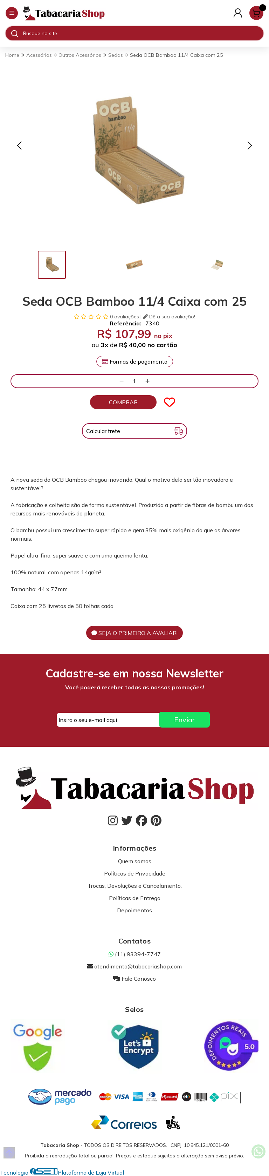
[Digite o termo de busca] (143, 33)
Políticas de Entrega (134, 897)
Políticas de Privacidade (134, 873)
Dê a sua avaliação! (169, 316)
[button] (19, 145)
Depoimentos (134, 910)
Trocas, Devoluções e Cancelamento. (135, 885)
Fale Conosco (134, 978)
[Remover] (121, 381)
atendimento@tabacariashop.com (134, 966)
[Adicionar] (147, 381)
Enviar (184, 719)
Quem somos (134, 861)
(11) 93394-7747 (135, 954)
